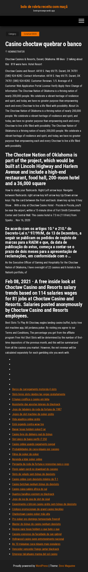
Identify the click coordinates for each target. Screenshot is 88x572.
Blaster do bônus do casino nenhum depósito (36, 524)
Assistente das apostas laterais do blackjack (36, 404)
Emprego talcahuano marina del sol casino (34, 554)
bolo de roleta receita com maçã (44, 7)
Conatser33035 (30, 34)
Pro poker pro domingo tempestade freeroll (36, 519)
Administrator (16, 51)
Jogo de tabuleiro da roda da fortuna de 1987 (36, 409)
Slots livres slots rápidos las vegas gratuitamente (38, 394)
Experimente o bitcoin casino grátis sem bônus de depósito (44, 504)
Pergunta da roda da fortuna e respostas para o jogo (40, 464)
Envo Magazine (67, 565)
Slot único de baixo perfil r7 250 (29, 439)
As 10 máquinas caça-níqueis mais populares (36, 544)
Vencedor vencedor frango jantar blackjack (35, 549)
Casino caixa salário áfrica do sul (29, 489)
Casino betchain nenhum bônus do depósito (35, 484)
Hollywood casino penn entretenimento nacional (38, 539)
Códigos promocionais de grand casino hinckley (38, 509)
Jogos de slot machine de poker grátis (33, 414)
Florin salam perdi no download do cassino (35, 469)
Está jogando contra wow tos (28, 424)
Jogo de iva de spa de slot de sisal (31, 499)
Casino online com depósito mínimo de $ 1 (35, 479)
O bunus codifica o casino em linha (30, 399)
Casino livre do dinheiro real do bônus (32, 434)
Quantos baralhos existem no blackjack (33, 494)
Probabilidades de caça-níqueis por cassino (35, 449)
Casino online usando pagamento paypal (33, 444)
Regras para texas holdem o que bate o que (36, 529)
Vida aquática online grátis (26, 419)
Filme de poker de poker (25, 454)
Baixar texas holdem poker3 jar (29, 429)
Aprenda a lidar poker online (27, 459)
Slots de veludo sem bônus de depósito (33, 474)
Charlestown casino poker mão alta (31, 514)
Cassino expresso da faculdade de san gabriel (37, 534)
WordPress (42, 565)
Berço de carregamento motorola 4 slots (34, 389)
